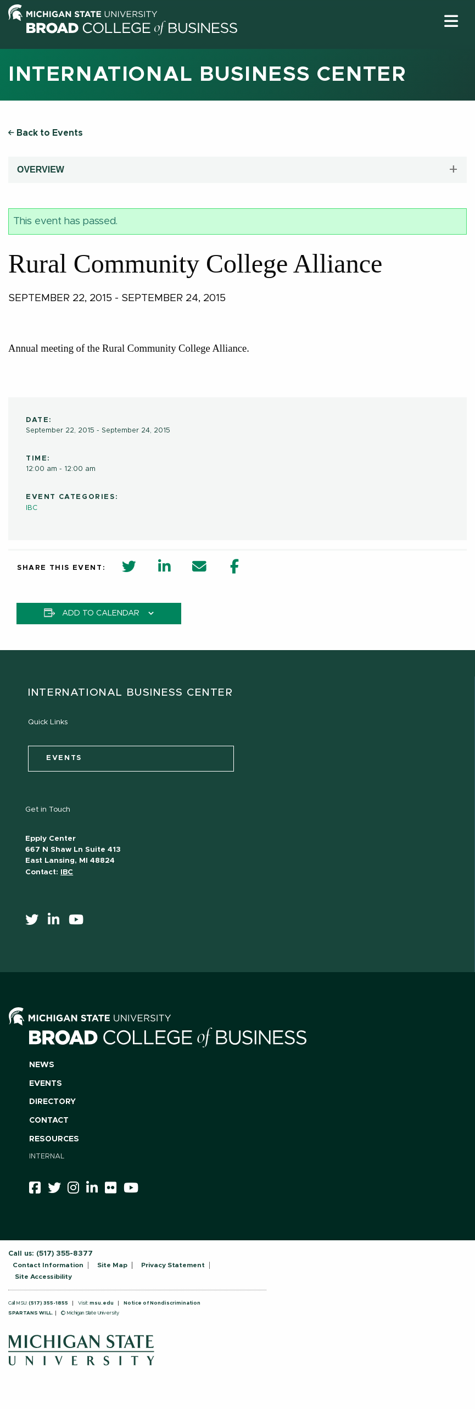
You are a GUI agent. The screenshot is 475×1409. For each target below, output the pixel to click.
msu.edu (102, 1303)
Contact (49, 1120)
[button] (451, 21)
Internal (47, 1156)
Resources (54, 1139)
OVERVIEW (40, 169)
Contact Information (48, 1265)
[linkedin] (57, 922)
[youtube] (80, 922)
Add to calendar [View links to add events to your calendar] (100, 613)
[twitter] (35, 922)
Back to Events (45, 133)
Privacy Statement (173, 1265)
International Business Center (207, 74)
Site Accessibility (43, 1276)
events (64, 758)
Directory (52, 1102)
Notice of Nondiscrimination (162, 1303)
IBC (31, 508)
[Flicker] (114, 1189)
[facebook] (38, 1189)
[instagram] (77, 1189)
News (41, 1065)
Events (45, 1084)
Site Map (112, 1265)
